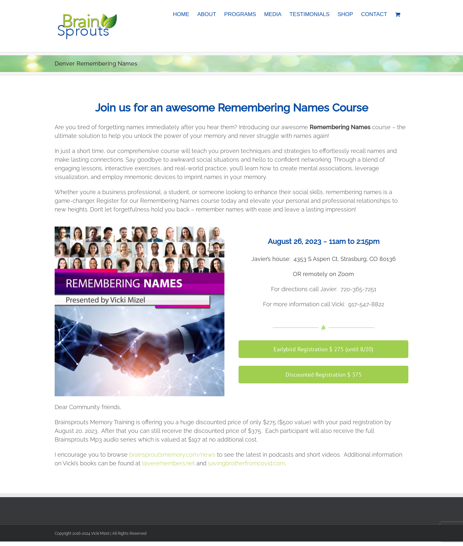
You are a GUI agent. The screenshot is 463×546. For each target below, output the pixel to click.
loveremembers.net (168, 463)
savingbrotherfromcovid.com (246, 463)
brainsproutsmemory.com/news (172, 454)
